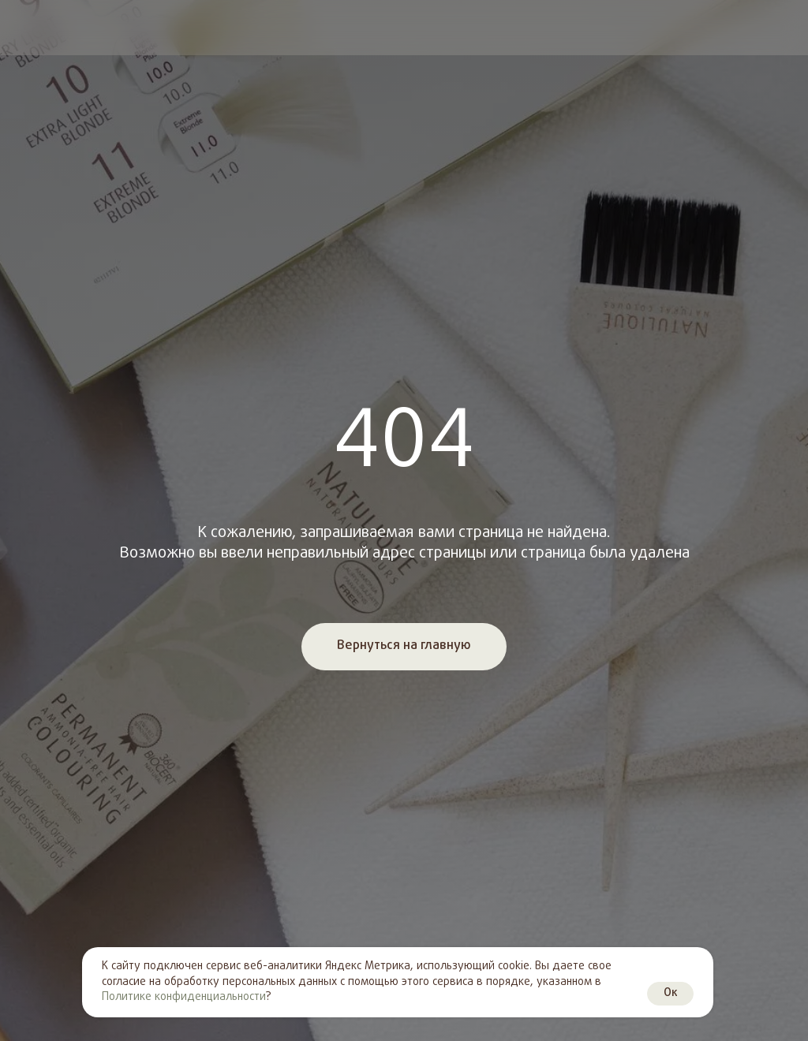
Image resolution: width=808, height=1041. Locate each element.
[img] (26, 27)
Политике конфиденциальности (184, 997)
